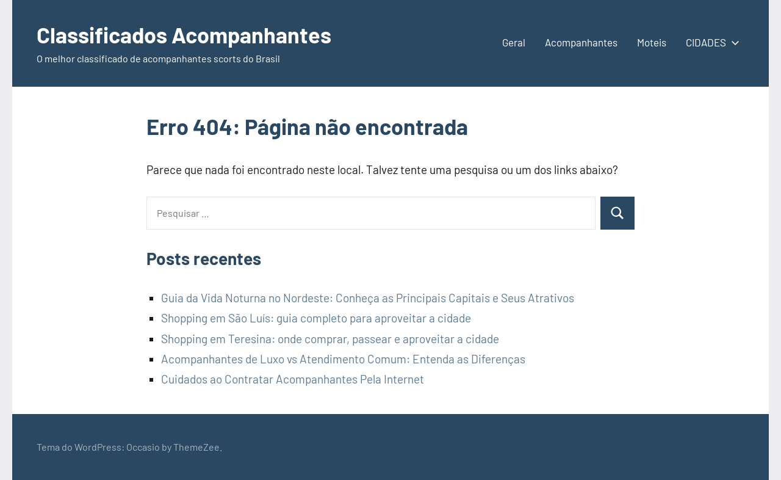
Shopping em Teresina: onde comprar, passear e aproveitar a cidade (330, 339)
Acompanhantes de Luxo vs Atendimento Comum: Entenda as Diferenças (343, 359)
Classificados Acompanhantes (184, 34)
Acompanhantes (581, 42)
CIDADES (710, 42)
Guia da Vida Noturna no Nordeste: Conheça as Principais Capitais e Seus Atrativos (367, 298)
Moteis (651, 42)
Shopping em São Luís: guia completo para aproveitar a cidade (316, 318)
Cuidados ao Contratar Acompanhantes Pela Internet (292, 379)
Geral (513, 42)
